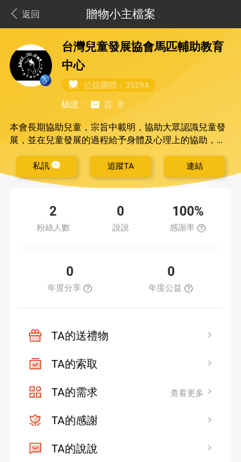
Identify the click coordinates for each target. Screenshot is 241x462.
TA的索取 (74, 363)
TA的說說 (74, 448)
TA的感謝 (74, 420)
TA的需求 (74, 392)
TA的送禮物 (80, 335)
